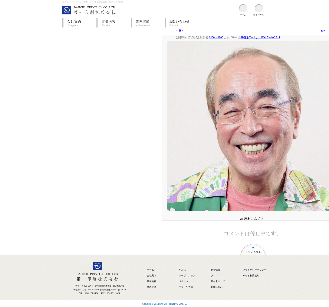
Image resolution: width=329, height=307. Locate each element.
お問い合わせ (181, 22)
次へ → (325, 30)
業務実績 (146, 22)
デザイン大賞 (186, 287)
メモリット (185, 281)
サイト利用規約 (251, 275)
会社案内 (78, 22)
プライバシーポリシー (254, 269)
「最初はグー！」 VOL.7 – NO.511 (259, 37)
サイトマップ (218, 281)
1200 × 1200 (216, 37)
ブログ (214, 275)
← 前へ (180, 30)
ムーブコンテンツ (188, 275)
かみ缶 (182, 269)
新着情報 (215, 269)
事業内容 (112, 22)
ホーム (150, 269)
